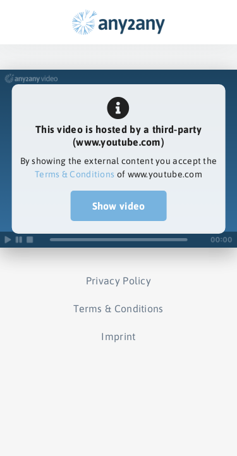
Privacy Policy (118, 280)
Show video (118, 206)
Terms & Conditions (74, 174)
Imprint (118, 336)
